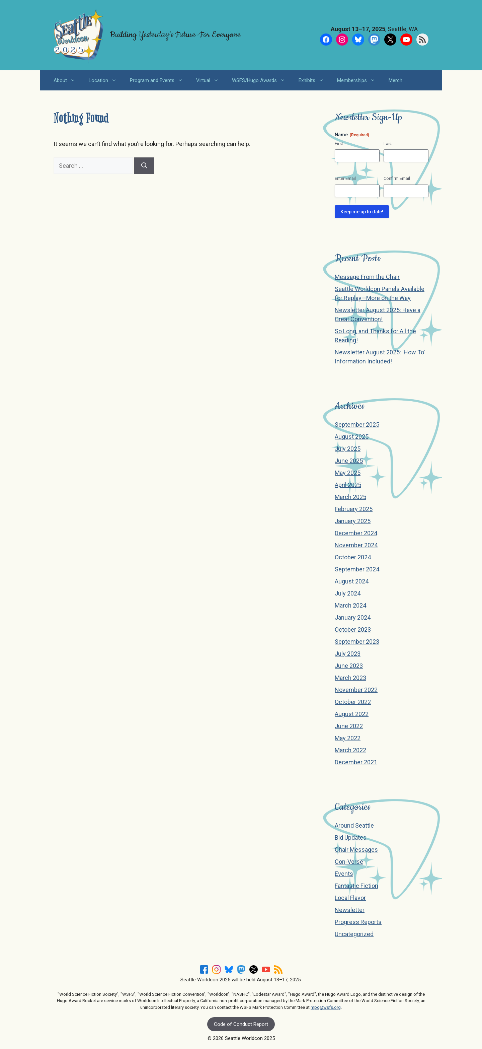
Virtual (210, 80)
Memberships (359, 80)
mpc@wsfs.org (326, 1007)
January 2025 (353, 520)
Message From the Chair (367, 276)
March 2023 (350, 677)
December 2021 (356, 762)
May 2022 (347, 738)
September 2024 (357, 569)
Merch (395, 80)
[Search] (144, 165)
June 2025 (349, 460)
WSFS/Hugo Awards (262, 80)
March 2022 (350, 750)
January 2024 (353, 617)
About (68, 80)
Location (106, 80)
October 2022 (353, 701)
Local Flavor (350, 897)
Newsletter (350, 909)
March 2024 (350, 605)
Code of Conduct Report (241, 1024)
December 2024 (356, 533)
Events (344, 873)
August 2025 (352, 436)
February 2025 (354, 508)
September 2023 (357, 641)
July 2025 (347, 448)
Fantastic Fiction (356, 885)
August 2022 (352, 713)
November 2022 (356, 689)
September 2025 (357, 424)
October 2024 (353, 557)
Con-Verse (349, 861)
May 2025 (347, 472)
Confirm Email (397, 178)
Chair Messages (356, 849)
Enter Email (345, 178)
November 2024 (356, 545)
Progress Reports (358, 921)
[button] (74, 80)
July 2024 (347, 593)
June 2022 (349, 725)
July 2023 (347, 653)
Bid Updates (351, 837)
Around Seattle (354, 825)
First (339, 143)
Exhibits (314, 80)
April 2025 (348, 484)
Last (388, 143)
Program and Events (159, 80)
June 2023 (349, 665)
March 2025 (350, 496)
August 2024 (352, 581)
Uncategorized (354, 933)
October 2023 (353, 629)
